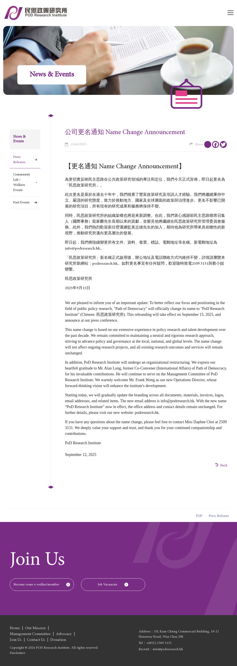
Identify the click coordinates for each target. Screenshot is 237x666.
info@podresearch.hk (177, 401)
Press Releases (19, 159)
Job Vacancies (107, 584)
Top (199, 517)
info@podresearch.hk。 (84, 249)
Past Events (21, 202)
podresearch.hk (105, 264)
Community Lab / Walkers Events (21, 182)
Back (221, 465)
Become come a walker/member (36, 584)
